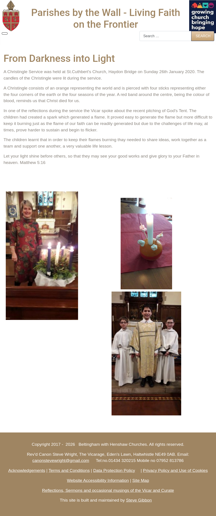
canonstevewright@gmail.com (60, 460)
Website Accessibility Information (98, 480)
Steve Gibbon (139, 500)
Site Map (140, 480)
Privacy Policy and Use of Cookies (175, 470)
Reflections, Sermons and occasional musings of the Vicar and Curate (108, 490)
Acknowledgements (26, 470)
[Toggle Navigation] (5, 33)
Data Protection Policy (114, 470)
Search (203, 36)
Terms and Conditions (69, 470)
